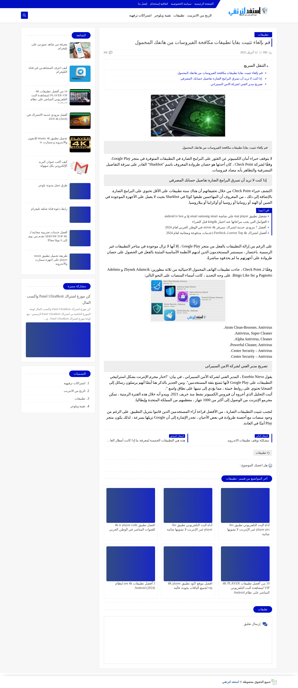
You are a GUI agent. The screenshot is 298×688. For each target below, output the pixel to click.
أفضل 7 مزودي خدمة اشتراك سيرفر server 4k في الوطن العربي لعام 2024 (216, 227)
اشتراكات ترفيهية (74, 383)
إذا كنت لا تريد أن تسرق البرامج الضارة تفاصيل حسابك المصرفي (221, 78)
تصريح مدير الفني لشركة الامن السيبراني (237, 84)
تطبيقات (178, 15)
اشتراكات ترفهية (140, 15)
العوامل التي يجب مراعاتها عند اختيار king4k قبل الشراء (229, 222)
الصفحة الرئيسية (203, 3)
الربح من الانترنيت (199, 15)
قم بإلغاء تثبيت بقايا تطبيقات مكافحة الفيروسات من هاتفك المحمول (220, 73)
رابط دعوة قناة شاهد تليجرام (49, 208)
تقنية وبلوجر (162, 15)
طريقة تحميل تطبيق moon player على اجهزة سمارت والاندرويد (50, 259)
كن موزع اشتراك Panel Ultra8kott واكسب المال (59, 299)
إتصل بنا (142, 3)
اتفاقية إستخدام (159, 3)
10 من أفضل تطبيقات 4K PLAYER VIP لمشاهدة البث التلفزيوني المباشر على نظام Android (246, 588)
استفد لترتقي (230, 682)
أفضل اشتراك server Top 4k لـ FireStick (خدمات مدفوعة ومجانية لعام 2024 (216, 233)
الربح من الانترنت (75, 391)
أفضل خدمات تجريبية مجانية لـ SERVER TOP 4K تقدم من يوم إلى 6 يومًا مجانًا (47, 236)
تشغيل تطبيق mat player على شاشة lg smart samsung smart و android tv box (216, 216)
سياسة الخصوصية (181, 3)
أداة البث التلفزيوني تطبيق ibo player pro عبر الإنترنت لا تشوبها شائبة (248, 529)
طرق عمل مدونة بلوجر (52, 185)
